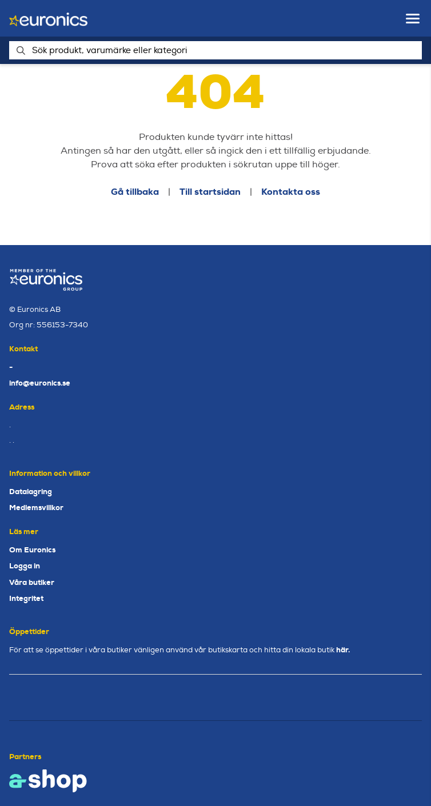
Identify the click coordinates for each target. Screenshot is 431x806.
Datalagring (30, 491)
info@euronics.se (39, 383)
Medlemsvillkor (36, 507)
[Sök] (215, 50)
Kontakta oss (290, 192)
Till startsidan (210, 192)
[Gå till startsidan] (48, 18)
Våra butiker (31, 582)
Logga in (24, 566)
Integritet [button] (26, 598)
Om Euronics (32, 550)
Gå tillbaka (135, 192)
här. (343, 650)
